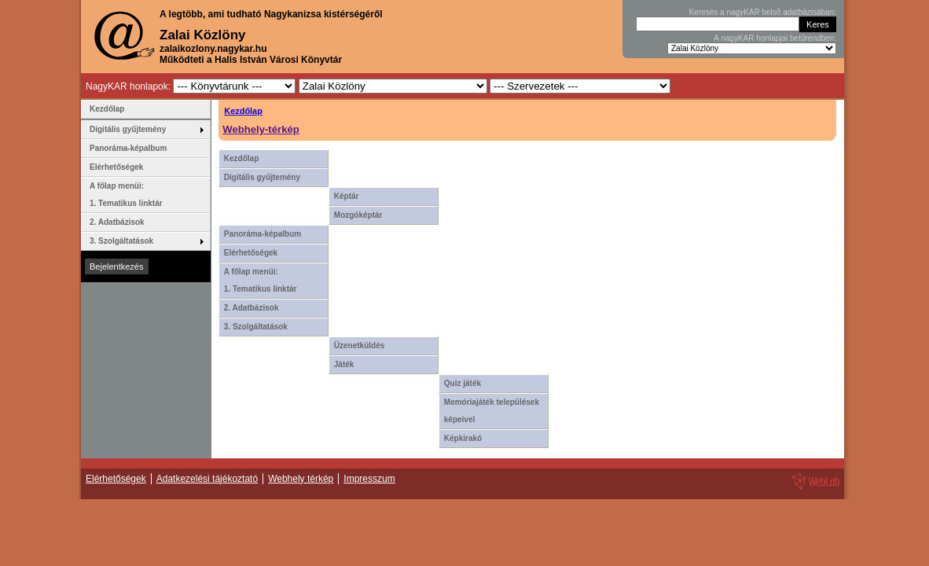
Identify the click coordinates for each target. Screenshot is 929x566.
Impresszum (369, 478)
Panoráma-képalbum (262, 234)
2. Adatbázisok (251, 307)
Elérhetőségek (250, 252)
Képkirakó (463, 438)
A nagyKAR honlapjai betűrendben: (775, 38)
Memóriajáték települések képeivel (491, 411)
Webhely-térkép (260, 129)
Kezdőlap (243, 111)
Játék (344, 364)
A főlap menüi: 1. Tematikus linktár (260, 280)
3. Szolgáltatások (256, 326)
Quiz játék (462, 383)
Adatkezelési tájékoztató (207, 478)
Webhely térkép (300, 478)
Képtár (346, 196)
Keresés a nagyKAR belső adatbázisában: (762, 12)
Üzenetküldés (359, 345)
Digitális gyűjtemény (262, 177)
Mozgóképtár (358, 215)
